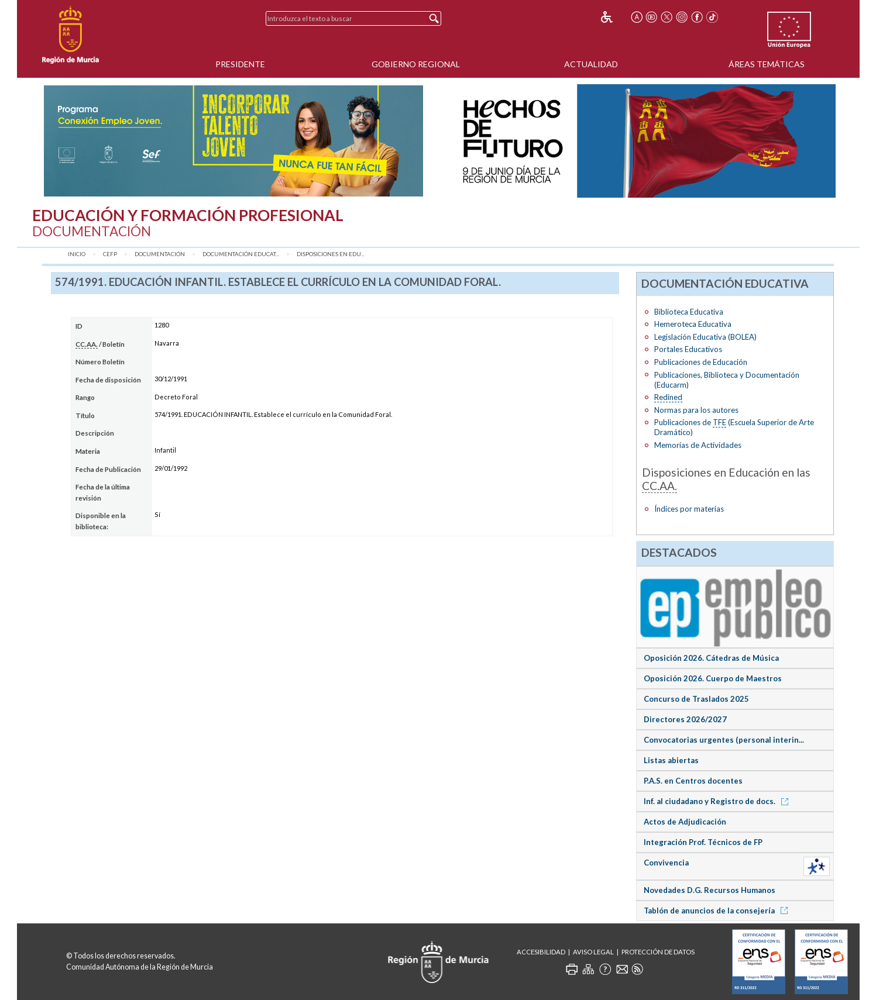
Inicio (76, 254)
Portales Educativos (688, 349)
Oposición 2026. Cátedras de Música (711, 658)
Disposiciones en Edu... (331, 254)
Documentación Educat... (240, 254)
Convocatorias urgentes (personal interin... (724, 739)
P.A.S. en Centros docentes (693, 780)
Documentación (160, 254)
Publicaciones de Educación (700, 362)
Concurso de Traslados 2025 (696, 699)
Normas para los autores (696, 410)
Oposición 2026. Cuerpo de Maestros (713, 678)
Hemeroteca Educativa (692, 324)
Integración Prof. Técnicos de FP (703, 842)
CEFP (110, 254)
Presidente (240, 64)
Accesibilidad (541, 952)
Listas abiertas (671, 760)
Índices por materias (689, 508)
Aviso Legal (593, 952)
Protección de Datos (658, 952)
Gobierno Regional (416, 64)
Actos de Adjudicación (685, 821)
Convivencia (666, 862)
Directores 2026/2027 (685, 719)
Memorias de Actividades (697, 445)
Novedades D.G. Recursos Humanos (709, 890)
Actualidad (591, 64)
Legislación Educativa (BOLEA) (705, 337)
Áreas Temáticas (767, 64)
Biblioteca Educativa (688, 311)
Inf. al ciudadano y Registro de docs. (718, 801)
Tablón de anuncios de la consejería (718, 910)
